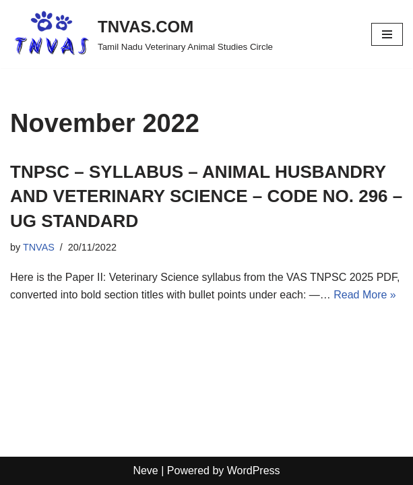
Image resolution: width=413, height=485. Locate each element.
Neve (145, 470)
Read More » (364, 294)
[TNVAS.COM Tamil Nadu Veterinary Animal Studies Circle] (141, 34)
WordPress (253, 470)
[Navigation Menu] (387, 34)
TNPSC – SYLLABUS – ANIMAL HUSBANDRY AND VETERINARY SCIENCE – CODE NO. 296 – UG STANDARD (206, 196)
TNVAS (39, 247)
